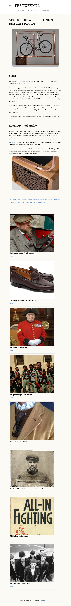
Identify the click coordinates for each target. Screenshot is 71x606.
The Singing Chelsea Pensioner (19, 347)
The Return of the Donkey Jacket (20, 583)
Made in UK (12, 202)
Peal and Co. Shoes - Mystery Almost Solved (23, 300)
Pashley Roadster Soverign (19, 81)
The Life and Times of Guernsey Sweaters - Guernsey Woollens (28, 489)
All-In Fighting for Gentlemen (18, 536)
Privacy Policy (46, 600)
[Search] (61, 5)
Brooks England (17, 199)
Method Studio (34, 88)
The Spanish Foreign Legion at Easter (21, 395)
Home (16, 10)
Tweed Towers (41, 202)
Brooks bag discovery (20, 83)
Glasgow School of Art (54, 199)
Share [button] (10, 197)
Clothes (45, 10)
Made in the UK (26, 10)
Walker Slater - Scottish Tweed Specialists (22, 253)
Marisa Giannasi (19, 202)
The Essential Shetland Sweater (19, 442)
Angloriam (37, 10)
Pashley (35, 202)
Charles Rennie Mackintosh (40, 199)
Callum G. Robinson (27, 199)
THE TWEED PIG (27, 5)
